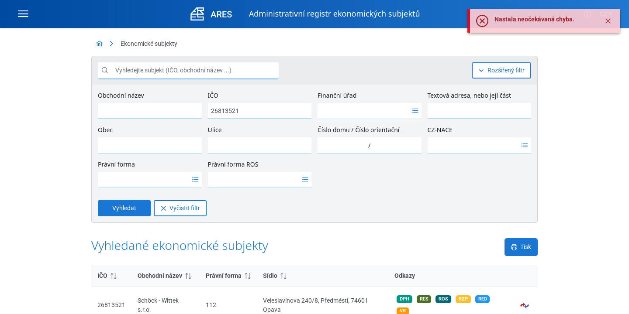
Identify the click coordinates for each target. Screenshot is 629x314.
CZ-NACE (440, 130)
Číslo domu (334, 130)
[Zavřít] (608, 21)
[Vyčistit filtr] (180, 208)
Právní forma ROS (233, 164)
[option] (363, 111)
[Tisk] (521, 247)
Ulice (215, 130)
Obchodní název (121, 95)
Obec (105, 130)
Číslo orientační (377, 130)
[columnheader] (111, 276)
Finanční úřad (337, 95)
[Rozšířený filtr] (501, 70)
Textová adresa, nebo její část (469, 95)
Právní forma (116, 164)
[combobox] (363, 111)
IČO (213, 95)
